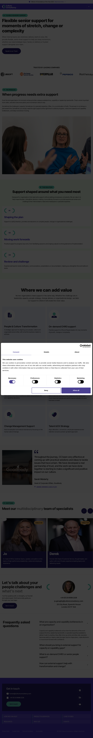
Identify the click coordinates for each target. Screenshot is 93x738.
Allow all (76, 390)
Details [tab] (46, 352)
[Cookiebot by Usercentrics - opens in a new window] (81, 346)
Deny (46, 390)
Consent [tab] (16, 352)
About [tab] (77, 352)
